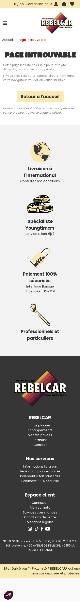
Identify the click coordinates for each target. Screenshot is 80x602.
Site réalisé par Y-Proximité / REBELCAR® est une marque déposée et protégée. (42, 571)
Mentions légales (40, 522)
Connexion (40, 502)
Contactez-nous (39, 4)
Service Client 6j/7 (40, 214)
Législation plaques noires (40, 471)
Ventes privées (40, 435)
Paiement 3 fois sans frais (40, 476)
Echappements (40, 430)
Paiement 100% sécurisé (40, 481)
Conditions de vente (40, 517)
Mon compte (40, 507)
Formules (40, 440)
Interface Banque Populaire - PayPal (40, 269)
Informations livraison (40, 466)
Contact (40, 444)
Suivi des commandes (40, 512)
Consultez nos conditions (40, 161)
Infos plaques (40, 425)
